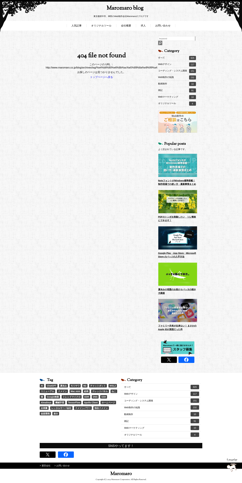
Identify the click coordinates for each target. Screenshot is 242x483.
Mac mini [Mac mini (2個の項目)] (75, 391)
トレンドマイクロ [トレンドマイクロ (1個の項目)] (72, 397)
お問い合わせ (163, 26)
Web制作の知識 (177, 77)
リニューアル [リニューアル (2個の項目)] (47, 391)
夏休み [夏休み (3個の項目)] (63, 385)
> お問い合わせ (62, 465)
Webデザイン (177, 64)
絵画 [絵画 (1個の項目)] (86, 391)
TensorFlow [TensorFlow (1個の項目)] (74, 402)
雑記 (177, 90)
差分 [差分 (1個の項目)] (56, 413)
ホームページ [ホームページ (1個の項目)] (108, 402)
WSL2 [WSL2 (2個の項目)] (113, 385)
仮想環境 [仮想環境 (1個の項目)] (45, 413)
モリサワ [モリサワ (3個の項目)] (75, 385)
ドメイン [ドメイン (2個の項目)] (62, 391)
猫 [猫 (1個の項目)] (42, 397)
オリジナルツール (101, 26)
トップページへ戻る (101, 77)
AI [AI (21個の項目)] (42, 385)
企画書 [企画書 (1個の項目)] (44, 408)
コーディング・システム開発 (177, 71)
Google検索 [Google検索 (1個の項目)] (53, 397)
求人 (143, 26)
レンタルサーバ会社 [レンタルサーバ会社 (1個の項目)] (61, 408)
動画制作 (177, 84)
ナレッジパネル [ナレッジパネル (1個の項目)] (100, 391)
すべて (177, 58)
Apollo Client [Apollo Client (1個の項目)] (91, 402)
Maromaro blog (121, 8)
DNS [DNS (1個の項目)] (95, 397)
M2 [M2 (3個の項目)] (84, 385)
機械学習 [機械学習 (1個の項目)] (59, 402)
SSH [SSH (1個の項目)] (103, 397)
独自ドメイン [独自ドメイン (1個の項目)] (101, 408)
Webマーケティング (177, 97)
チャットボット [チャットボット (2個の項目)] (98, 385)
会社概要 (126, 26)
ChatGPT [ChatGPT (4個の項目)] (51, 385)
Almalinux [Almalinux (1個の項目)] (46, 402)
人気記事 (76, 26)
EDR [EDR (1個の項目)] (86, 397)
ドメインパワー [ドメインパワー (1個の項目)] (83, 408)
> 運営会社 (45, 465)
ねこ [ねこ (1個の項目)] (114, 391)
